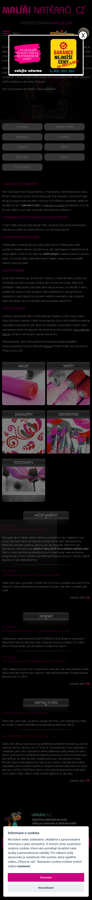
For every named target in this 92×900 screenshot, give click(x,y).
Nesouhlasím (46, 887)
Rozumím (46, 877)
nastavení (23, 866)
